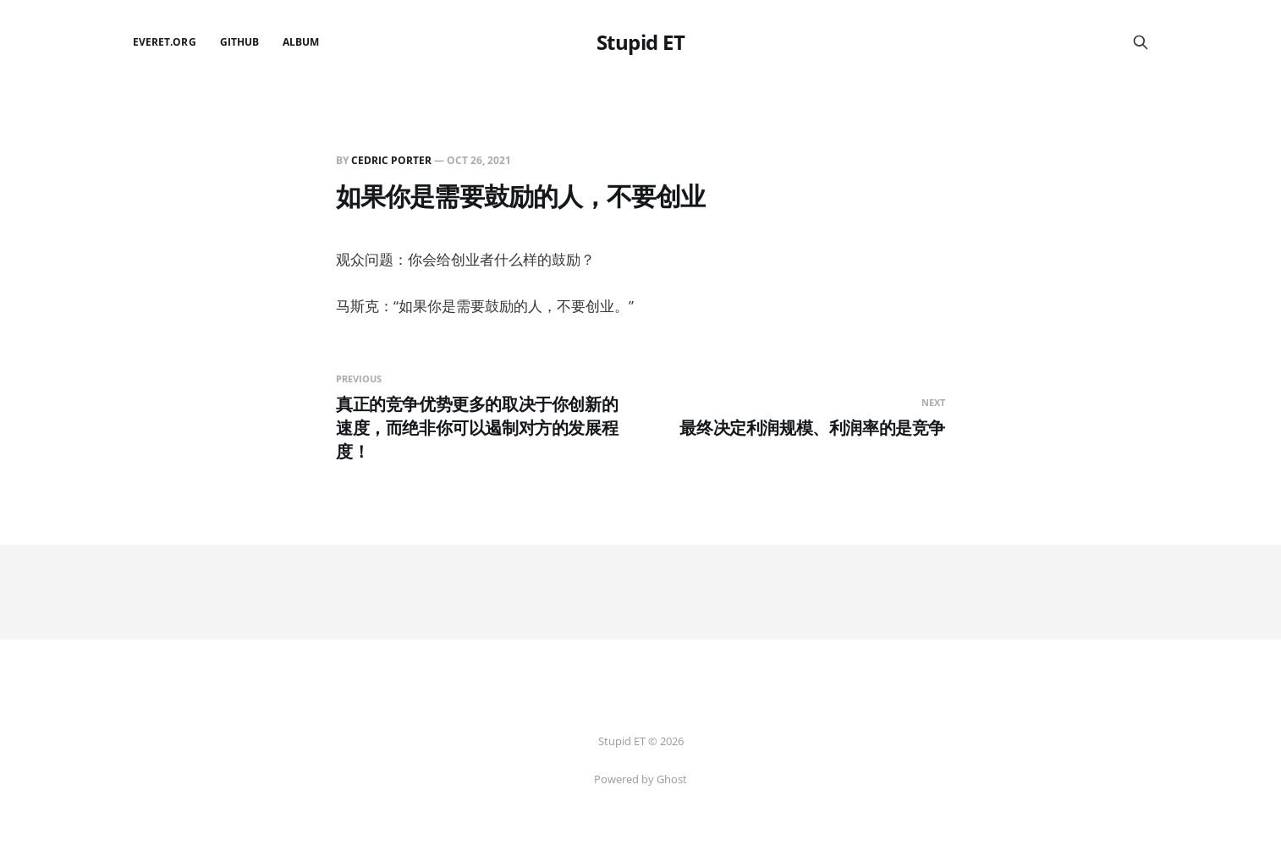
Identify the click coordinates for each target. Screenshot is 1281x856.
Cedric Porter (391, 160)
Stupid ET (641, 42)
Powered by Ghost (640, 779)
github (239, 42)
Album (301, 42)
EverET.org (164, 42)
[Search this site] (1140, 42)
